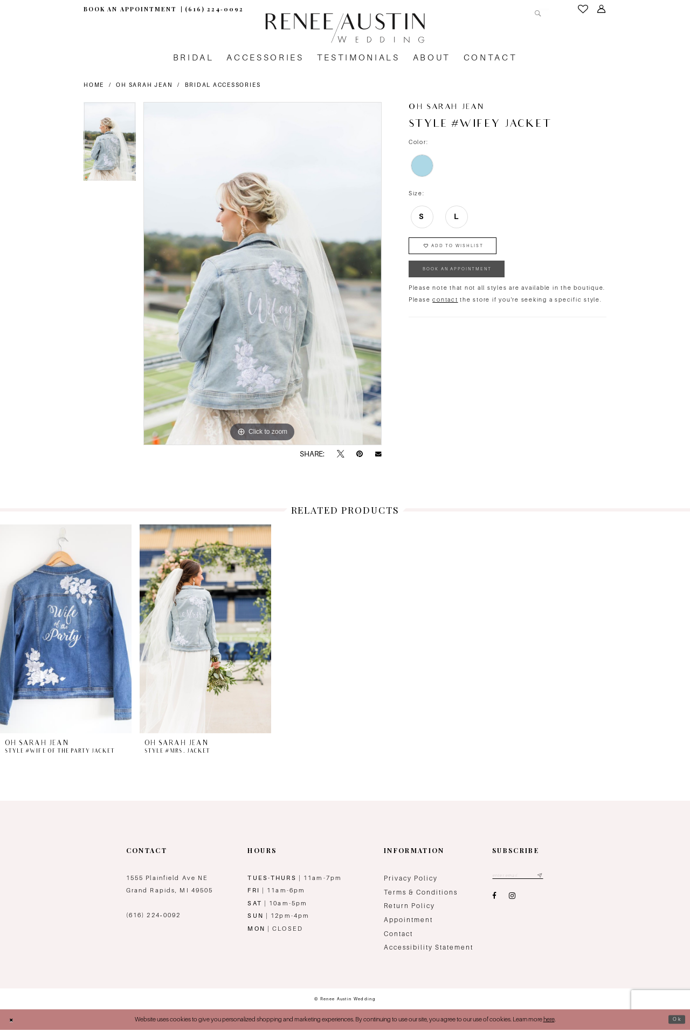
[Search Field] (506, 9)
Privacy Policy (411, 878)
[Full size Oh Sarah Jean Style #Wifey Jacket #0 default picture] (262, 274)
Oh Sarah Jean (144, 84)
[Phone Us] (214, 9)
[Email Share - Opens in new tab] (378, 454)
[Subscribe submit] (551, 876)
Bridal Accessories (223, 84)
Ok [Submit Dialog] (676, 1019)
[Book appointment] (130, 9)
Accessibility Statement (428, 947)
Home (94, 84)
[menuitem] (130, 9)
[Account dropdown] (601, 9)
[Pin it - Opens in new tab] (359, 454)
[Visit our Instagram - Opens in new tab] (512, 898)
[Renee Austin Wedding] (344, 28)
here (549, 1019)
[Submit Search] (536, 9)
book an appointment (467, 277)
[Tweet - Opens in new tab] (340, 454)
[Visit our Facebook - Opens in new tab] (494, 898)
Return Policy (409, 906)
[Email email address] (523, 876)
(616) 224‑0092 (153, 915)
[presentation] (66, 629)
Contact (398, 934)
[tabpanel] (110, 145)
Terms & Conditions (421, 892)
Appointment (408, 920)
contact (445, 309)
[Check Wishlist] (583, 9)
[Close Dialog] (13, 1019)
